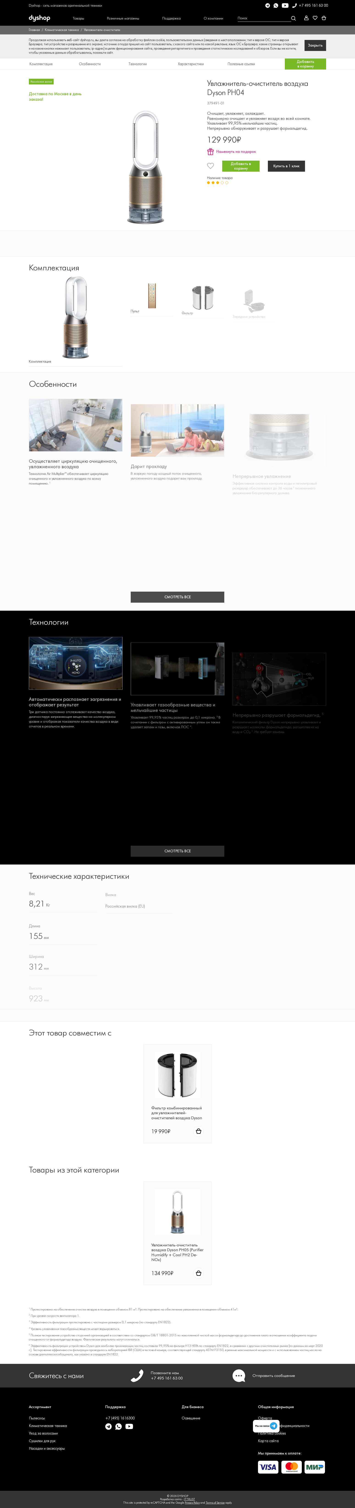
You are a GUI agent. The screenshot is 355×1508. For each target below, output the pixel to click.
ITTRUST (189, 1499)
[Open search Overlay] (267, 18)
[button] (78, 18)
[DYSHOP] (47, 18)
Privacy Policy (192, 1502)
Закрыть (315, 45)
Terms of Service (215, 1502)
